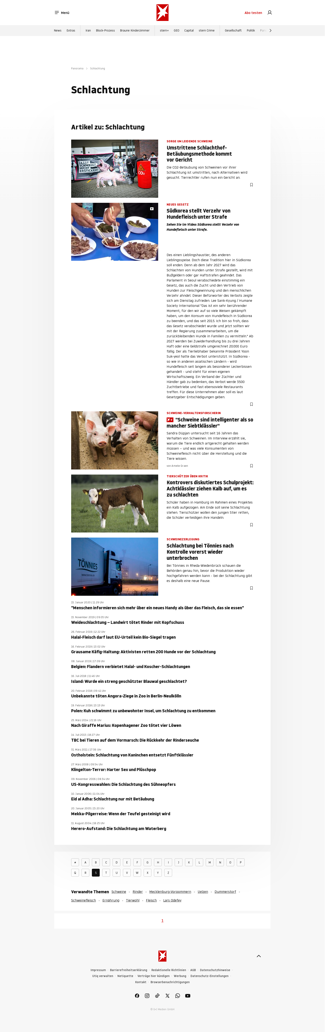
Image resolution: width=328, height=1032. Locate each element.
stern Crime (207, 30)
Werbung (180, 976)
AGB (193, 970)
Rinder (138, 891)
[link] (269, 12)
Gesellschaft (233, 30)
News (57, 30)
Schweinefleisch (83, 900)
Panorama (77, 68)
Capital (189, 30)
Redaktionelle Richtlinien (168, 970)
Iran (88, 30)
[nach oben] (258, 956)
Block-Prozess (105, 30)
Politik (251, 30)
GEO (176, 30)
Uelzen (203, 891)
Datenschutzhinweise (215, 970)
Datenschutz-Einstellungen (210, 976)
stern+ (164, 30)
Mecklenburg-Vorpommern (170, 891)
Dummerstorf (225, 891)
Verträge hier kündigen (153, 976)
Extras (71, 30)
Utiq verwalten (102, 976)
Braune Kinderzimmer (135, 30)
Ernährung (110, 900)
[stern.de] (163, 12)
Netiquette (125, 976)
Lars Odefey (172, 900)
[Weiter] (270, 30)
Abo (253, 12)
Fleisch (151, 900)
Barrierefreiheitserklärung (128, 970)
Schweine (119, 891)
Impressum (98, 970)
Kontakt (140, 982)
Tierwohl (132, 900)
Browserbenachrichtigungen (170, 982)
